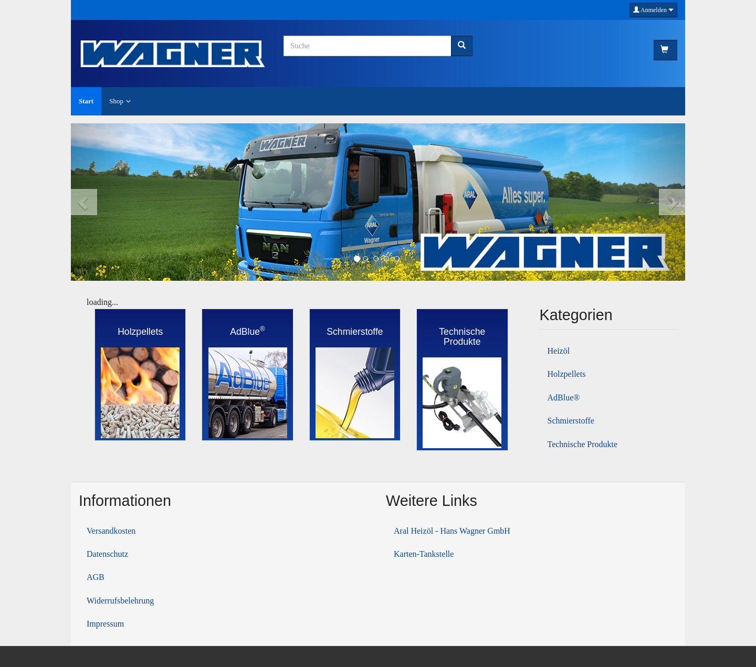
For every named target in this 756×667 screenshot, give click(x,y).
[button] (101, 202)
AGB (95, 577)
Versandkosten (111, 530)
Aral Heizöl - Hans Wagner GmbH (452, 530)
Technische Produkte (583, 444)
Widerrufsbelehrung (120, 600)
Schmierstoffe (571, 420)
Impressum (105, 623)
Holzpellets (567, 373)
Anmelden (653, 10)
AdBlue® (564, 397)
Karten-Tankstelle (424, 553)
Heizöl (559, 350)
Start (86, 101)
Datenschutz (107, 553)
